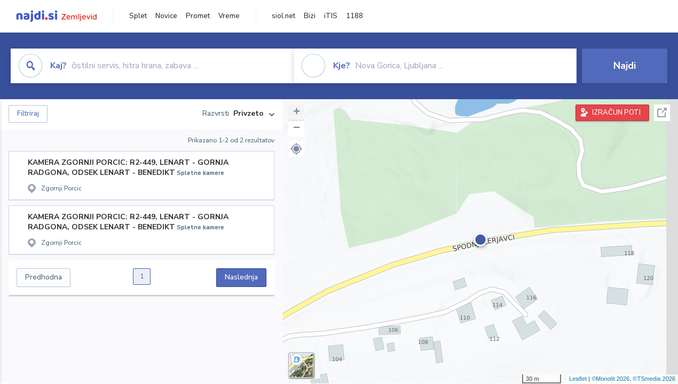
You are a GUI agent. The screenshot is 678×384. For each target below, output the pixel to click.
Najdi (624, 65)
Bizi (310, 16)
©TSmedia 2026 (654, 378)
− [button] (296, 129)
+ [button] (296, 113)
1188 (354, 16)
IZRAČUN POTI (616, 112)
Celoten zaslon (662, 113)
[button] (296, 149)
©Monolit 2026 (610, 378)
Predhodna (43, 277)
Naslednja (241, 277)
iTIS (330, 16)
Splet (138, 16)
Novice (166, 16)
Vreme (229, 16)
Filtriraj (28, 113)
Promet (198, 16)
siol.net (283, 16)
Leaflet (578, 378)
